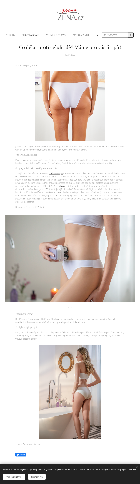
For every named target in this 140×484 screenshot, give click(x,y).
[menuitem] (34, 35)
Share (21, 455)
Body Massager (56, 173)
